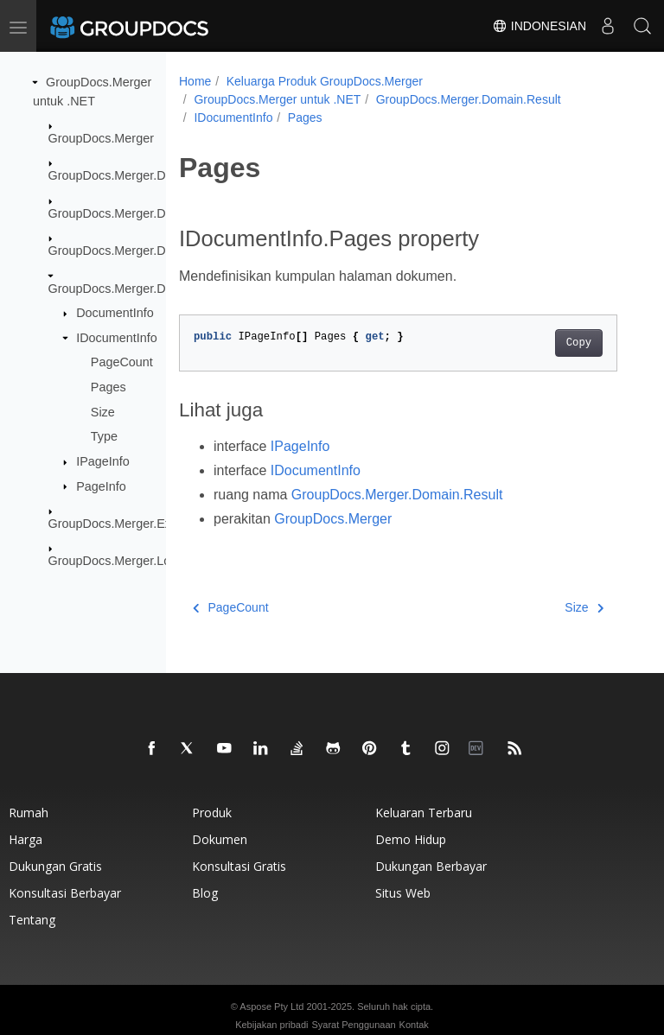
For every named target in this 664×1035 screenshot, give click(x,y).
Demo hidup (410, 839)
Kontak (414, 1024)
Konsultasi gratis (239, 866)
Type (104, 436)
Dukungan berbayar (431, 866)
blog (205, 893)
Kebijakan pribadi (271, 1024)
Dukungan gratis (55, 866)
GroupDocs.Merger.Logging (124, 561)
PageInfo (101, 485)
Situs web (403, 893)
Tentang (32, 919)
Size (103, 411)
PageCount (122, 362)
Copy (578, 343)
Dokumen (219, 839)
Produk (212, 812)
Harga (25, 839)
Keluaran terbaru (423, 812)
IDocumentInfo (116, 338)
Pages (108, 387)
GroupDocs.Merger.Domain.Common (151, 213)
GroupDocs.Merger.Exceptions (133, 523)
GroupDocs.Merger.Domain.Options (147, 250)
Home (195, 81)
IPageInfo (103, 461)
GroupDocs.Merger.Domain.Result (143, 288)
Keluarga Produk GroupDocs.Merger (325, 81)
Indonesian (539, 26)
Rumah (28, 812)
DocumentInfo (115, 313)
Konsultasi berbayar (65, 893)
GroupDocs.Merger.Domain (124, 175)
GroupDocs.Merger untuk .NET (277, 99)
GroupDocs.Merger (101, 138)
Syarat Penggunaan (353, 1024)
